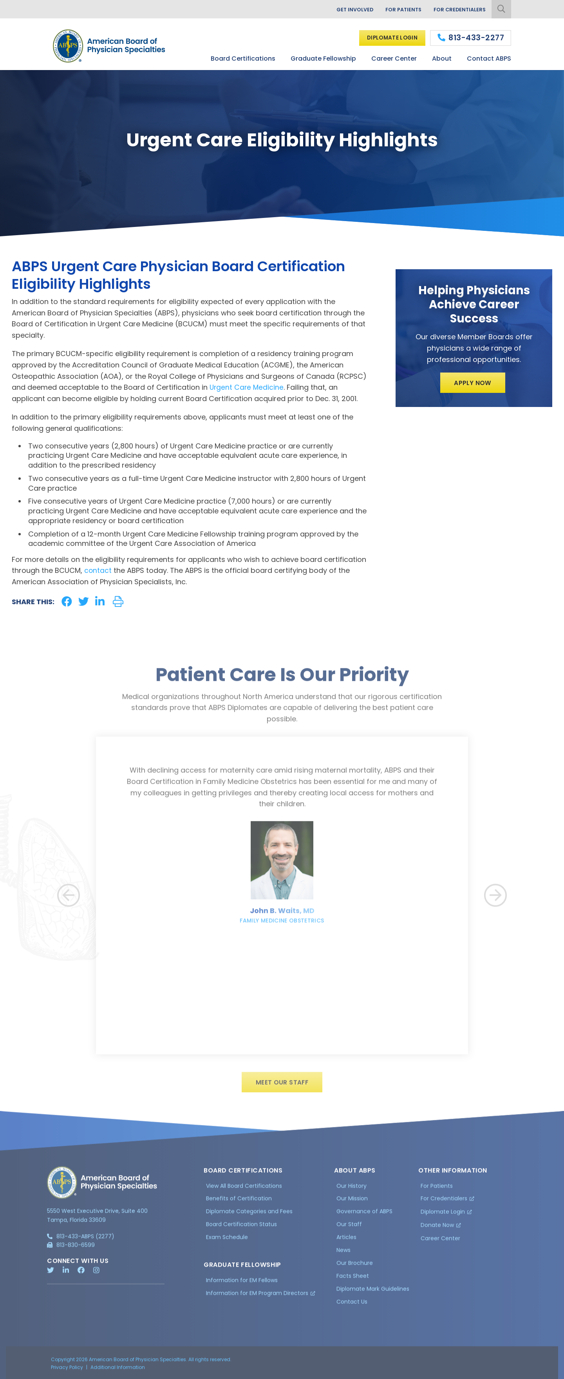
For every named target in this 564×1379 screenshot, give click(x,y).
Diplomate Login (389, 37)
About (442, 58)
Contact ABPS (489, 58)
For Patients (398, 10)
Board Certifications (243, 58)
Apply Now (473, 383)
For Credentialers (458, 10)
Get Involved (347, 10)
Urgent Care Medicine (247, 387)
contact (98, 570)
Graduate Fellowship (323, 58)
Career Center (394, 58)
